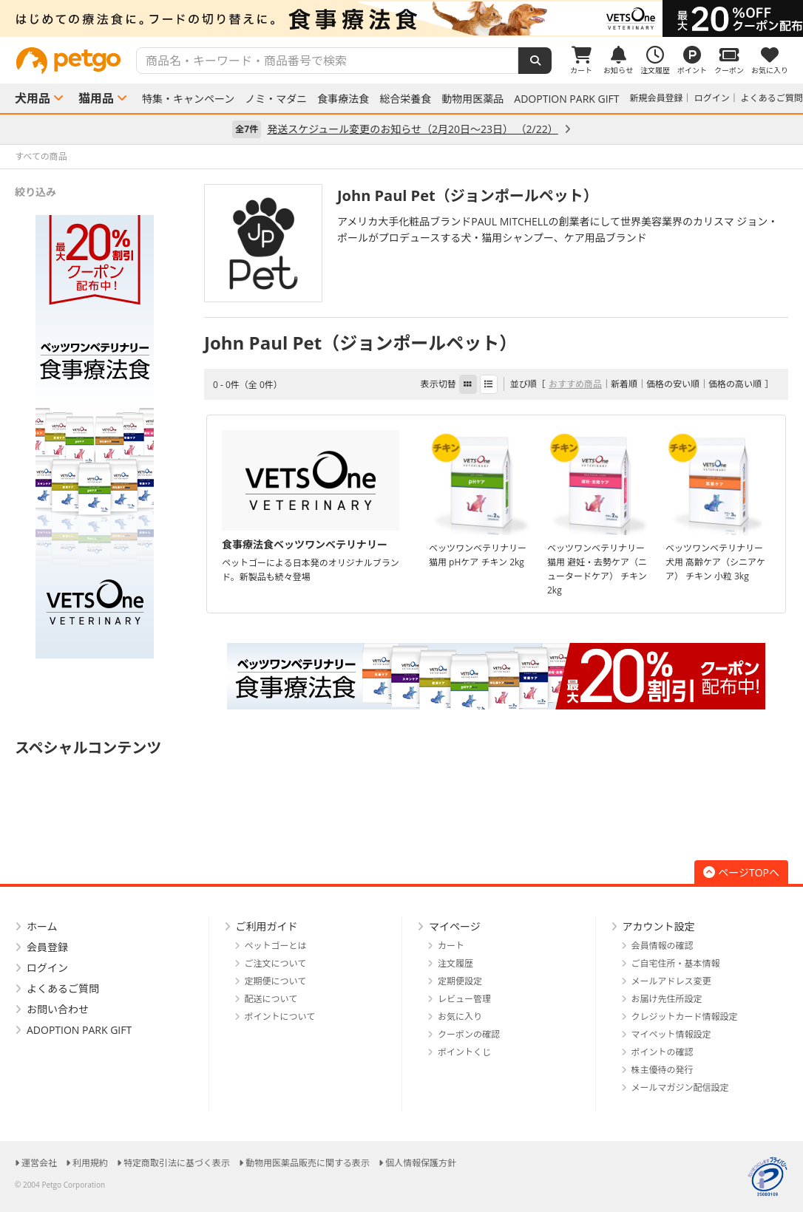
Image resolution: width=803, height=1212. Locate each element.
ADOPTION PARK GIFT (566, 99)
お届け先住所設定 (666, 999)
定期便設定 (460, 981)
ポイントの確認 (662, 1052)
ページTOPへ (741, 872)
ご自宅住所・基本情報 (675, 963)
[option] (401, 18)
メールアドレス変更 (671, 981)
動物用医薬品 (472, 99)
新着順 (624, 384)
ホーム (42, 926)
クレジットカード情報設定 (684, 1016)
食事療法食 (343, 99)
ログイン (712, 98)
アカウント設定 (659, 926)
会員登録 (47, 947)
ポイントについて (280, 1016)
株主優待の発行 (662, 1069)
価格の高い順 (735, 384)
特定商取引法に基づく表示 (176, 1163)
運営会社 (39, 1163)
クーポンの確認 (469, 1034)
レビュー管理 (464, 999)
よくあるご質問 (772, 98)
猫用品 (96, 98)
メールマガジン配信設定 (680, 1087)
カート (451, 945)
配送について (271, 999)
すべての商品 (41, 156)
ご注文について (276, 963)
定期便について (276, 981)
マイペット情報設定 (671, 1034)
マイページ (455, 926)
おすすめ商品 (575, 384)
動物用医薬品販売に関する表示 (307, 1163)
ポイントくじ (464, 1052)
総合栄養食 (405, 99)
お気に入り (460, 1016)
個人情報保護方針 (420, 1163)
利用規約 (90, 1163)
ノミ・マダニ (276, 99)
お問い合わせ (58, 1009)
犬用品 (32, 98)
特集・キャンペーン (188, 99)
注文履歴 (455, 963)
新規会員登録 (656, 98)
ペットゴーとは (276, 945)
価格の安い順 (672, 384)
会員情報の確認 (662, 945)
